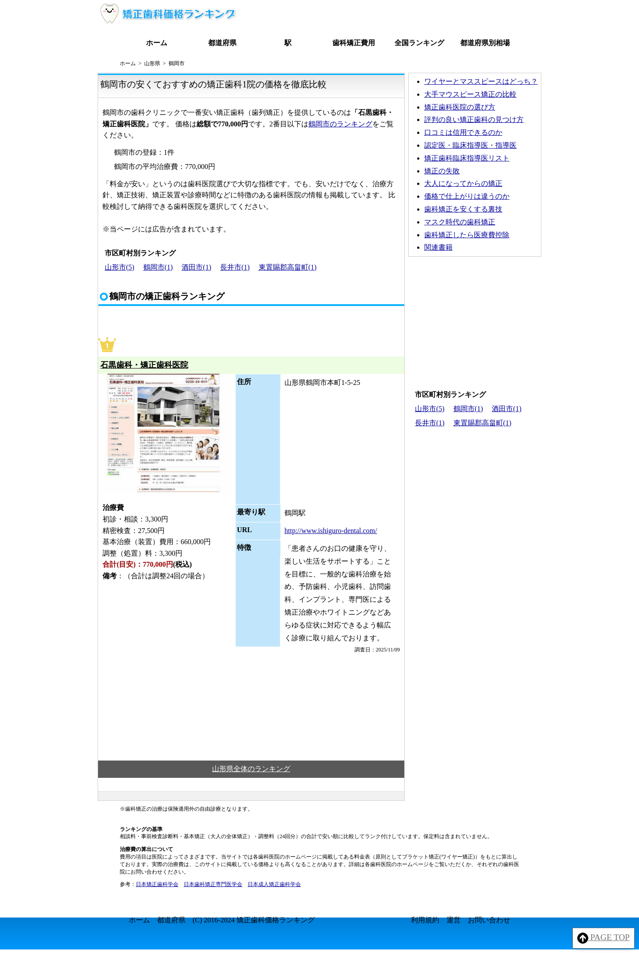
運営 (453, 920)
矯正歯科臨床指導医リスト (466, 158)
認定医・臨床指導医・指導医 (470, 145)
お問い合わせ (489, 920)
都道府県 (222, 43)
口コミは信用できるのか (463, 132)
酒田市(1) (196, 267)
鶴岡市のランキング (340, 124)
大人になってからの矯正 (463, 183)
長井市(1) (235, 267)
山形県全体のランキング (251, 769)
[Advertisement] (474, 321)
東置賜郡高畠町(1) (288, 267)
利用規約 (425, 920)
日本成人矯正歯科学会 (274, 884)
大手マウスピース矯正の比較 (470, 94)
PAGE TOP (603, 938)
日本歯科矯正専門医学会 (213, 884)
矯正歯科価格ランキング (276, 920)
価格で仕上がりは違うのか (466, 196)
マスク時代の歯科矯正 (459, 222)
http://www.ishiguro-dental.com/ (330, 530)
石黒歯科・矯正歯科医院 (144, 365)
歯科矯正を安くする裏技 (463, 209)
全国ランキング (419, 43)
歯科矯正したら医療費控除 (466, 235)
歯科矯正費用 (353, 43)
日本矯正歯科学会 (157, 884)
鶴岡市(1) (158, 267)
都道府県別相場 (485, 43)
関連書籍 (438, 247)
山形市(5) (119, 267)
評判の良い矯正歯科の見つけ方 (474, 119)
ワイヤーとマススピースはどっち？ (481, 81)
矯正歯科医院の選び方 (459, 107)
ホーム (156, 43)
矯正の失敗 (442, 171)
